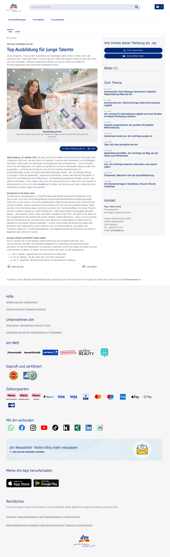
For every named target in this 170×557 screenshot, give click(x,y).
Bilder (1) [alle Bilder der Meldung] (110, 68)
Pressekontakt (57, 20)
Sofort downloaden (133, 50)
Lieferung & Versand (15, 309)
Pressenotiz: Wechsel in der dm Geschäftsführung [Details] (129, 175)
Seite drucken (17, 267)
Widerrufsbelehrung (54, 517)
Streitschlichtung (72, 517)
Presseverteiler (131, 280)
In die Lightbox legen (133, 56)
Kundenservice (31, 302)
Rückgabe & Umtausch (36, 309)
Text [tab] (10, 32)
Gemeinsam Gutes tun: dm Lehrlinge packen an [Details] (128, 136)
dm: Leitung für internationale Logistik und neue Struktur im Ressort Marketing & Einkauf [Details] (133, 115)
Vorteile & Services (14, 302)
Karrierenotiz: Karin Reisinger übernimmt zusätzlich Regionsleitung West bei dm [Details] (130, 93)
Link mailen (91, 267)
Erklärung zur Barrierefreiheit (78, 525)
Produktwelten (55, 333)
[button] (159, 6)
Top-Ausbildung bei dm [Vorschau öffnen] (52, 132)
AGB (41, 517)
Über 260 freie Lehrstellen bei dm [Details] (121, 145)
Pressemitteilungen (17, 20)
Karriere (39, 325)
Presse (47, 325)
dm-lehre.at (43, 184)
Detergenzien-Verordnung (52, 525)
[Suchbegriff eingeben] (85, 7)
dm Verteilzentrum (39, 333)
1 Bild (92, 149)
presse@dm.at (117, 231)
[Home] (13, 7)
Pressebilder (38, 20)
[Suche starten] (137, 6)
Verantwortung (27, 325)
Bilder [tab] (18, 32)
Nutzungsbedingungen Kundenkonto (22, 525)
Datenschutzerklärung (28, 517)
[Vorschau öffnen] (52, 99)
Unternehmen (12, 325)
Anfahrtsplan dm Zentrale (17, 333)
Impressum (11, 517)
